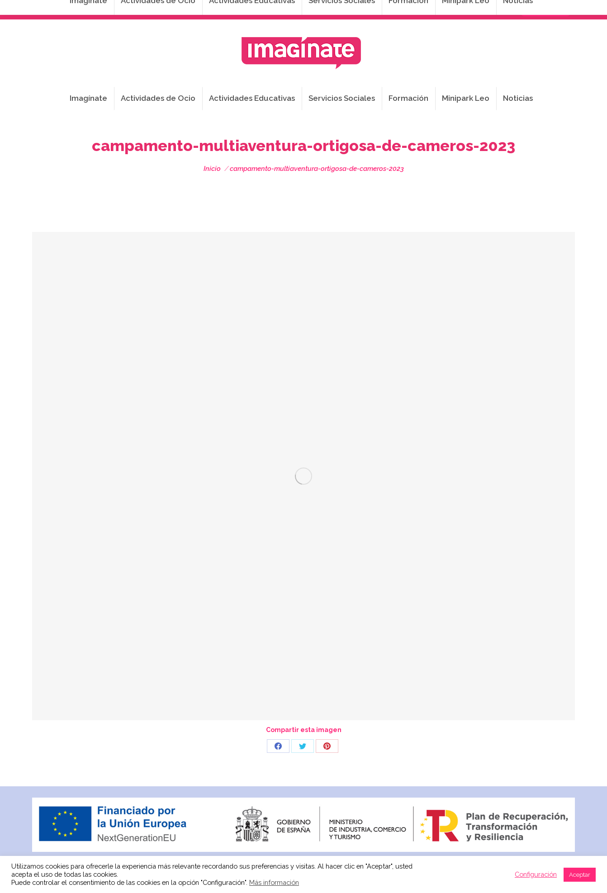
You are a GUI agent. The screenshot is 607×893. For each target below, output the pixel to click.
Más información (274, 882)
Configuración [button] (536, 874)
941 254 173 (189, 9)
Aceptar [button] (579, 874)
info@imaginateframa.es (267, 9)
